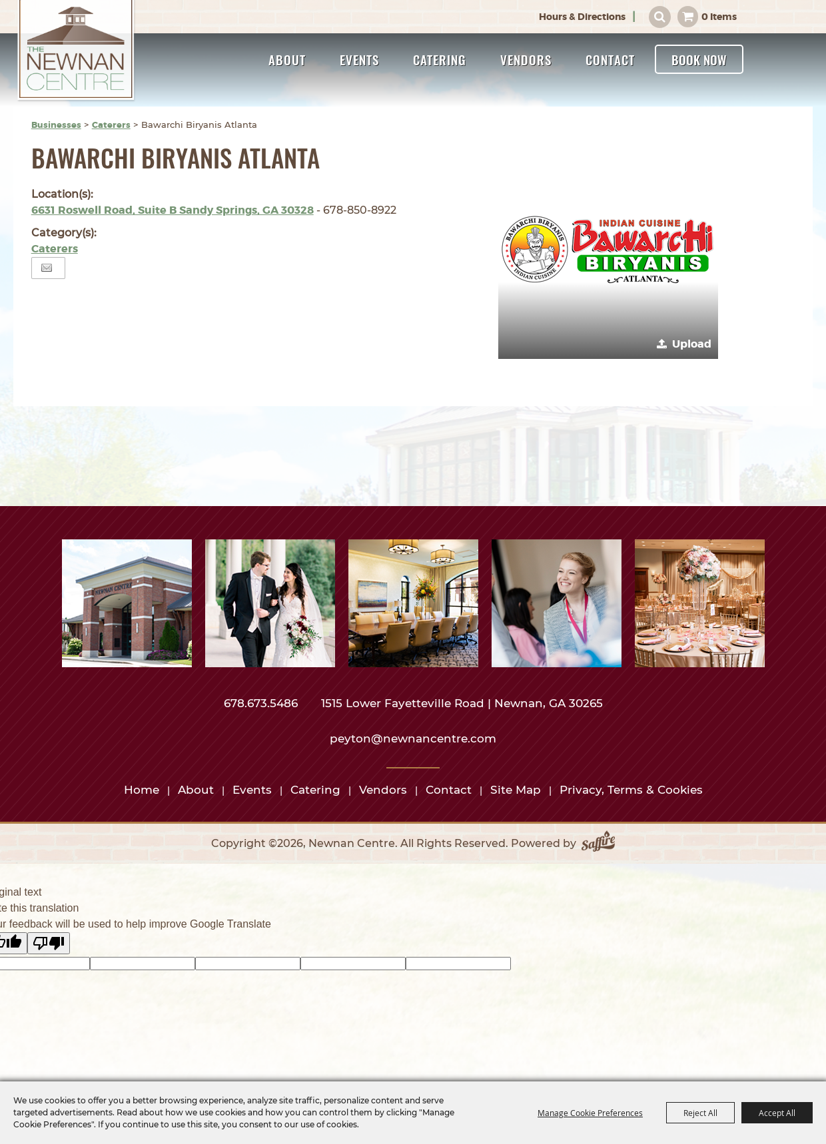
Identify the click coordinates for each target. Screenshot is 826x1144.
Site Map (515, 789)
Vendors (526, 59)
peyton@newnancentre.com (413, 738)
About (287, 59)
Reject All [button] (700, 1112)
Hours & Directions (582, 17)
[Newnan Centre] (77, 51)
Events (359, 59)
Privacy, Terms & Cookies (631, 789)
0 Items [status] (719, 17)
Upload (691, 344)
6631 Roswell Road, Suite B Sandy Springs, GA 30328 (172, 210)
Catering (439, 59)
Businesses (56, 125)
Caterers (111, 125)
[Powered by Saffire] (598, 843)
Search (660, 17)
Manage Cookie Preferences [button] (590, 1112)
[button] (608, 249)
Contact (610, 59)
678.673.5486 (262, 703)
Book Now (699, 59)
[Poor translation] (48, 943)
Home (141, 789)
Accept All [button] (777, 1112)
